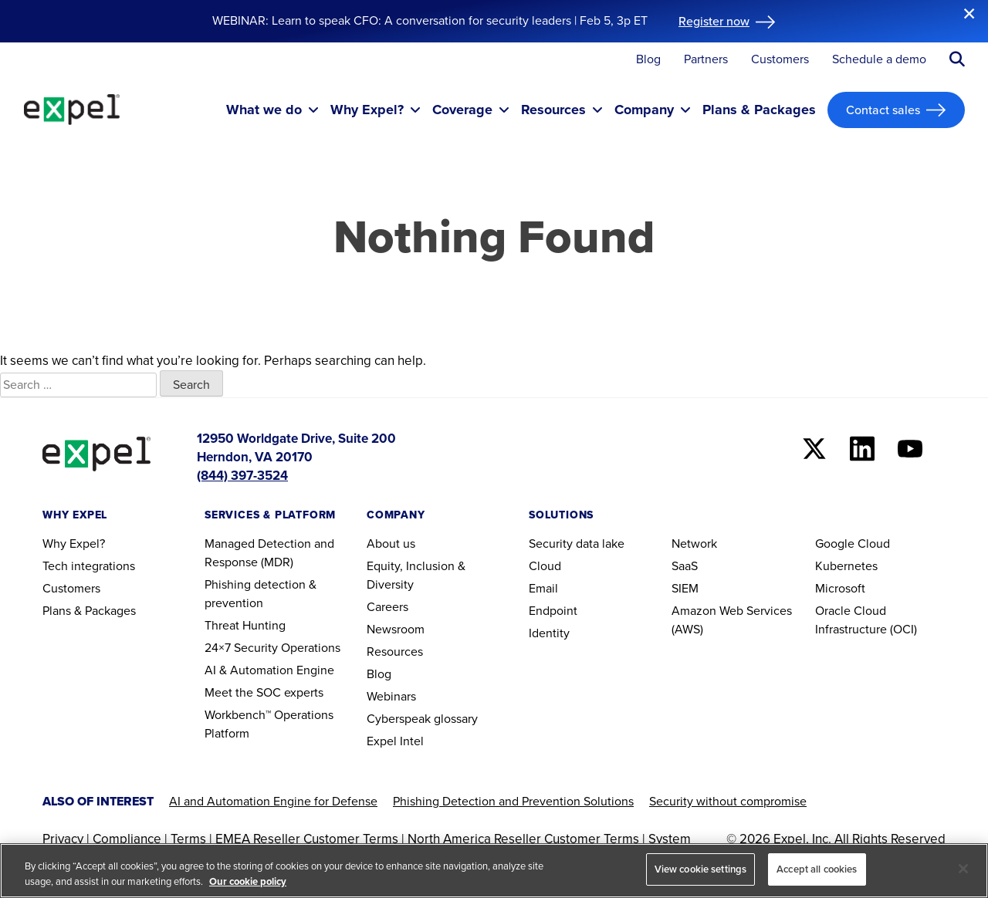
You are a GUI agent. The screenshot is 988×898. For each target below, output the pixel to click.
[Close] (963, 869)
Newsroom (396, 629)
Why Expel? (73, 543)
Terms (188, 839)
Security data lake (576, 543)
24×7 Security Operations (272, 648)
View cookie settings (701, 869)
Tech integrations (88, 566)
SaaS (685, 566)
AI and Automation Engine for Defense (273, 801)
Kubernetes (846, 566)
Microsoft (840, 588)
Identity (549, 633)
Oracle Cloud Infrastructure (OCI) (866, 620)
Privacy (62, 839)
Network (694, 543)
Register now (713, 20)
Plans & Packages (89, 610)
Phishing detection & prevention (260, 594)
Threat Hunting (245, 625)
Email (543, 588)
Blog (648, 60)
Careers (387, 607)
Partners (706, 60)
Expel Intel (395, 741)
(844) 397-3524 (242, 475)
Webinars (391, 696)
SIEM (685, 588)
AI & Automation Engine (269, 670)
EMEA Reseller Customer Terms (306, 839)
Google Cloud (852, 543)
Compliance (127, 839)
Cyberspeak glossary (422, 719)
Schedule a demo (879, 60)
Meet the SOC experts (264, 692)
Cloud (545, 566)
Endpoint (553, 610)
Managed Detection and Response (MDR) (269, 553)
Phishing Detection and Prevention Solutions (513, 801)
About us (391, 543)
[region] (494, 870)
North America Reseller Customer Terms (523, 839)
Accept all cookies (817, 869)
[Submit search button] (957, 59)
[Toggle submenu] (313, 109)
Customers (780, 60)
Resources (395, 651)
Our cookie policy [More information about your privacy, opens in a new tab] (247, 881)
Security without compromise (728, 801)
